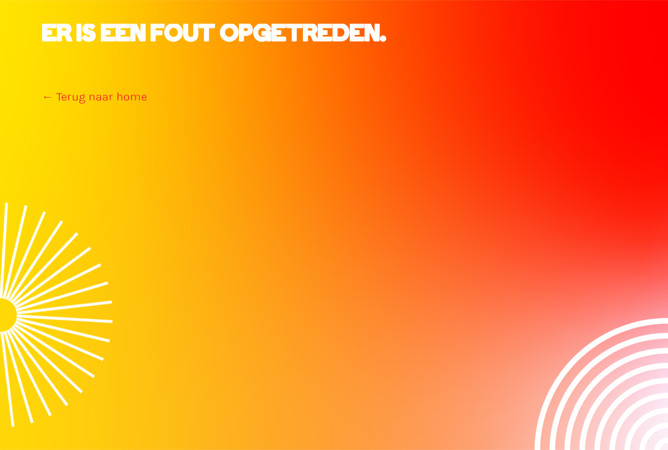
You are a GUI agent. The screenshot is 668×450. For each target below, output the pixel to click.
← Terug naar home (94, 97)
